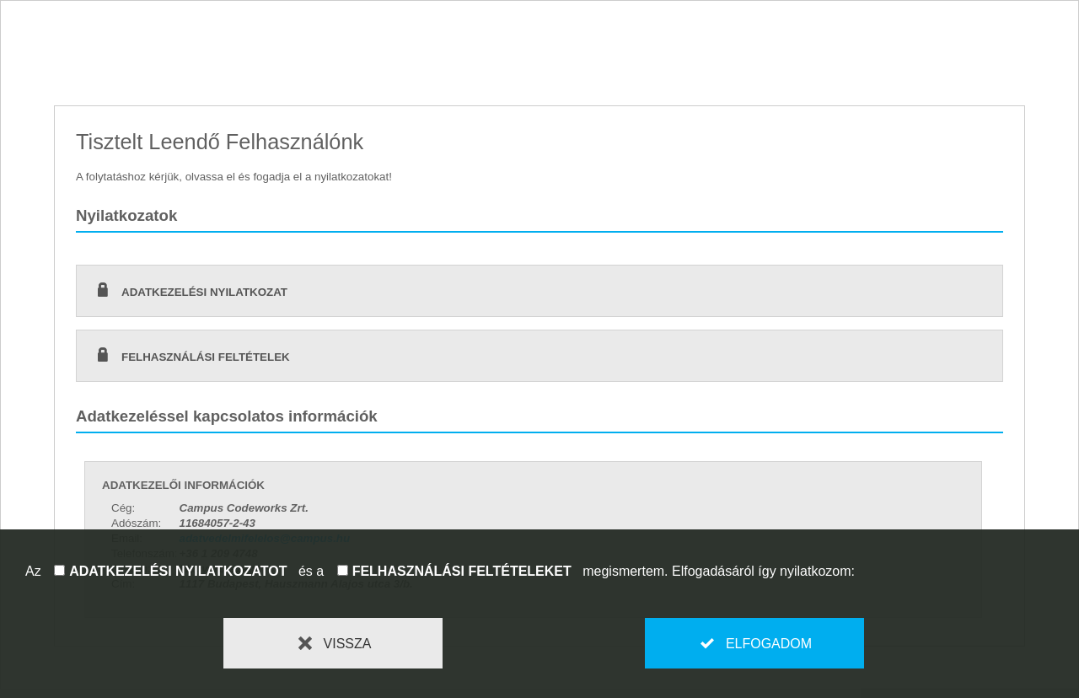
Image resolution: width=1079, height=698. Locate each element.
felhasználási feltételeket (462, 571)
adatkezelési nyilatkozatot (178, 571)
